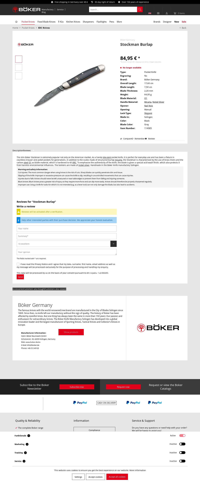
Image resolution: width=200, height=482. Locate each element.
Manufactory (47, 9)
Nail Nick (148, 105)
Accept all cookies (117, 476)
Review (150, 138)
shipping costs (139, 62)
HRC (74, 162)
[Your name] (67, 228)
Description (17, 150)
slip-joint (107, 157)
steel (26, 162)
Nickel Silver (158, 102)
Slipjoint (148, 113)
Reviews (29, 150)
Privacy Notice (41, 264)
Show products (71, 332)
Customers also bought (34, 289)
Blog (44, 12)
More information (137, 470)
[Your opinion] (67, 252)
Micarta (147, 102)
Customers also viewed (55, 289)
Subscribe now (77, 386)
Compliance (94, 430)
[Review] (67, 244)
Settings (78, 476)
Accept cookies (95, 476)
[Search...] (116, 9)
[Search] (140, 9)
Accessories (17, 289)
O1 (145, 98)
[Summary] (67, 236)
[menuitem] (47, 9)
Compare (126, 138)
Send (20, 276)
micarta (118, 160)
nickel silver (83, 165)
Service (60, 9)
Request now (123, 386)
